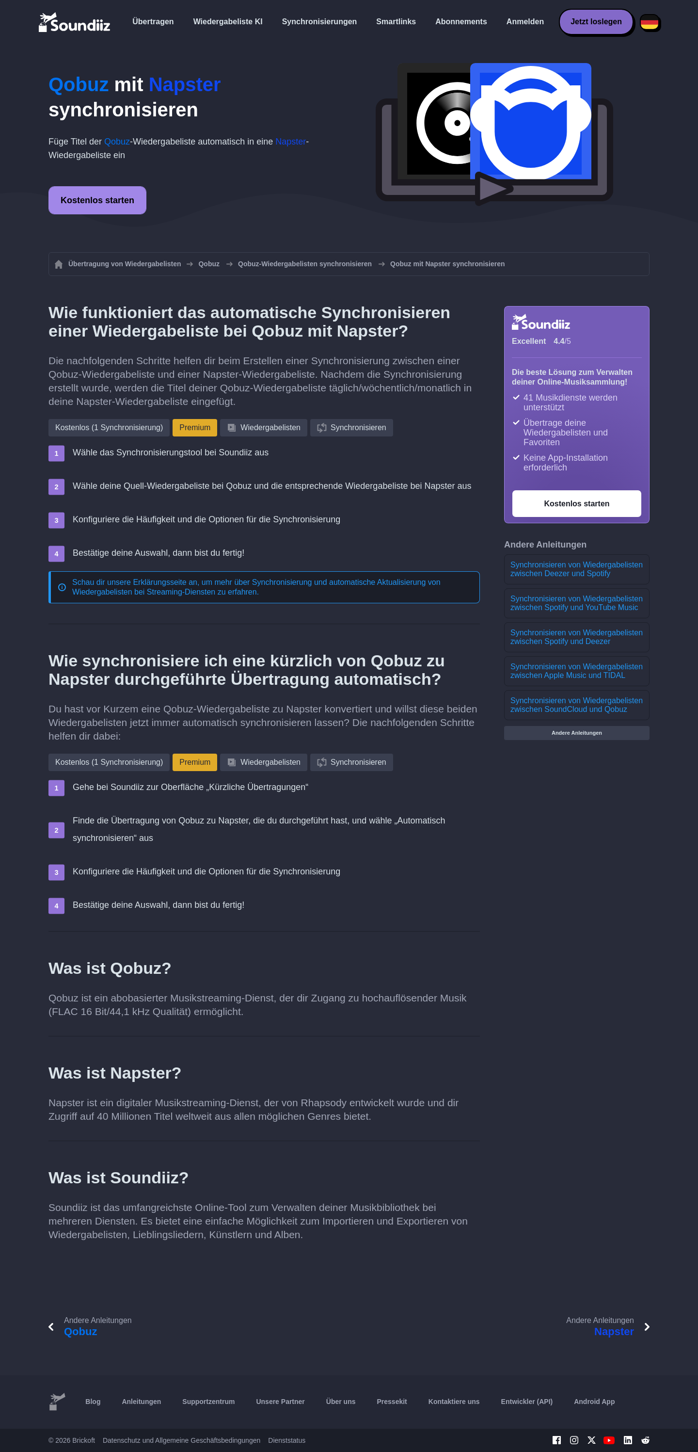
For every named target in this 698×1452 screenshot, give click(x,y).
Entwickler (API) (527, 1401)
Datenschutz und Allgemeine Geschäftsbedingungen (181, 1440)
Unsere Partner (280, 1401)
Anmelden (525, 21)
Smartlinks (396, 21)
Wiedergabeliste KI (228, 21)
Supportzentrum (208, 1401)
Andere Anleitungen (577, 733)
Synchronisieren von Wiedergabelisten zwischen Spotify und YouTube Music (576, 603)
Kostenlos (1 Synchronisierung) (109, 427)
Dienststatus (286, 1440)
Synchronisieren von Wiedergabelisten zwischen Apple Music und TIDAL (576, 670)
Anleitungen (141, 1401)
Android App (594, 1401)
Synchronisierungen (319, 21)
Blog (92, 1401)
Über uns (341, 1401)
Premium (194, 427)
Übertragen (153, 21)
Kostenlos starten (97, 200)
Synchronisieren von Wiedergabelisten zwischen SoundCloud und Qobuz (576, 704)
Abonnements (461, 21)
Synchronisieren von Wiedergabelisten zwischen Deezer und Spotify (576, 569)
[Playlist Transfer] (75, 21)
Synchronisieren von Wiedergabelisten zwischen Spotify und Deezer (576, 637)
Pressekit (392, 1401)
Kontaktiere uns (454, 1401)
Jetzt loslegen (596, 21)
